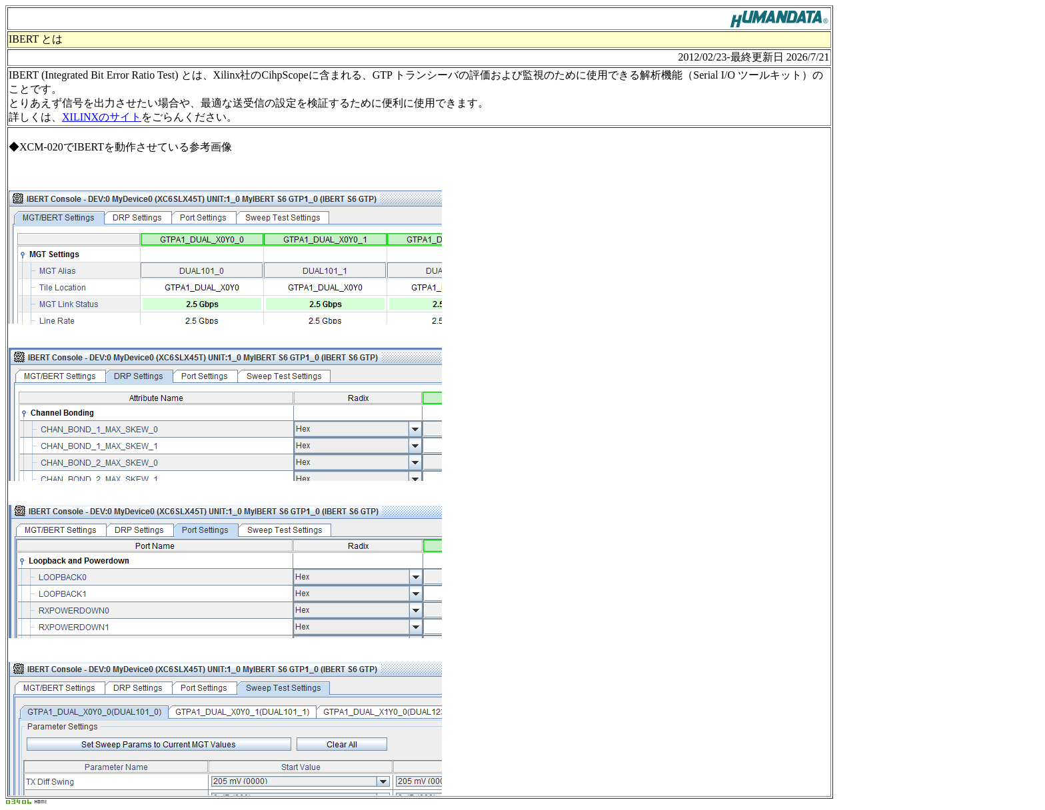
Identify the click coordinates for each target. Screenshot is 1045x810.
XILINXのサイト (101, 117)
